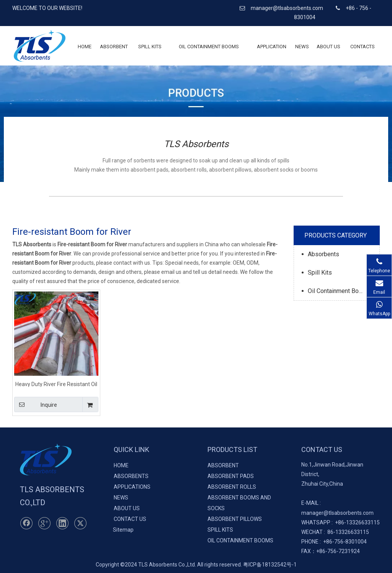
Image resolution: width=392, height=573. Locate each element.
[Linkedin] (62, 523)
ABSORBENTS (131, 476)
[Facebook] (26, 523)
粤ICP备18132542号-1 (270, 565)
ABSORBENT (223, 465)
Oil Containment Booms (339, 291)
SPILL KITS (220, 530)
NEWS (121, 497)
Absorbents (323, 254)
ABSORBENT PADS (230, 476)
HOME (121, 465)
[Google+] (44, 523)
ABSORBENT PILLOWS (234, 519)
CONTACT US (130, 519)
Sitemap (123, 530)
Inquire (35, 404)
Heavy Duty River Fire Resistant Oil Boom (56, 384)
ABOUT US (127, 508)
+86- (340, 522)
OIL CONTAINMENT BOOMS (240, 540)
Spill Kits (320, 272)
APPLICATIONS (132, 487)
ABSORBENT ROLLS (231, 487)
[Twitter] (80, 523)
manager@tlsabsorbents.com (287, 8)
